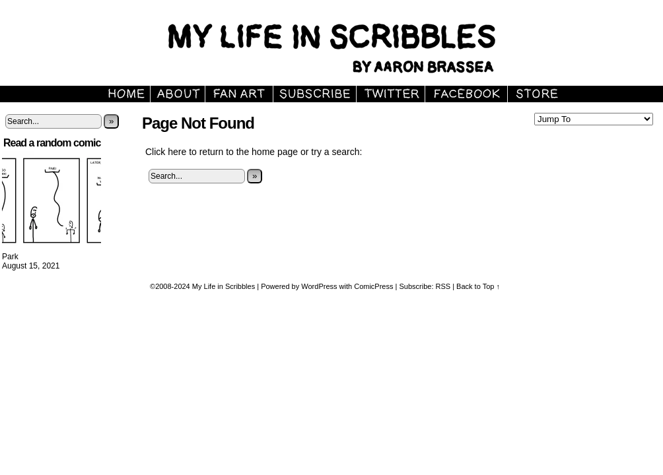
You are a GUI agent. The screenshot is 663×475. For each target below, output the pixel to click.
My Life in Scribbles (223, 286)
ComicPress (373, 286)
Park (10, 256)
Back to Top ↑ (478, 286)
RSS (443, 286)
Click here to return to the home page (221, 151)
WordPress (319, 286)
